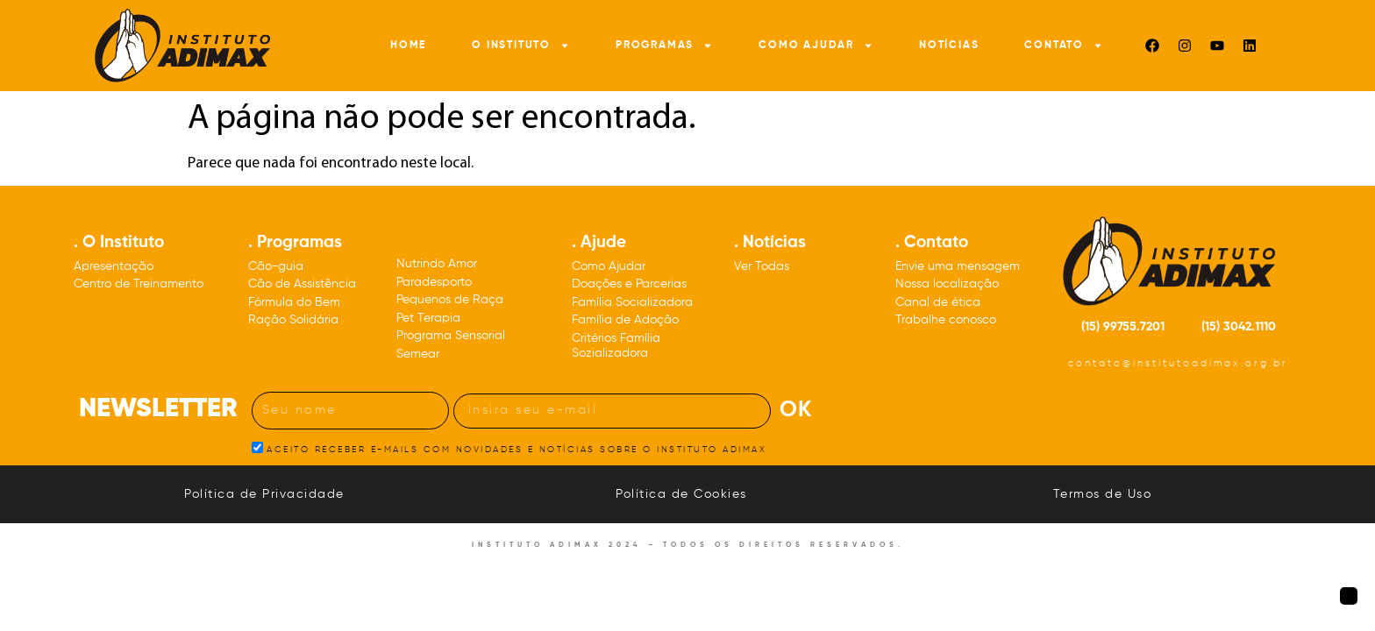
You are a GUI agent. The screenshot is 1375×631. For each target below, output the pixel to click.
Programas (664, 46)
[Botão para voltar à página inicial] (1348, 596)
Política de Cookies (681, 494)
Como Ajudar (816, 46)
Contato (1063, 46)
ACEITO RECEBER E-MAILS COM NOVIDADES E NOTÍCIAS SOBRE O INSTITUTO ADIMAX (516, 448)
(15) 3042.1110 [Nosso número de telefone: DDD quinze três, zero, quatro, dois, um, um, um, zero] (1238, 327)
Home (408, 45)
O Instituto (521, 46)
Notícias (949, 45)
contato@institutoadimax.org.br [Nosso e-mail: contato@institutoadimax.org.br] (1178, 363)
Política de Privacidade (264, 494)
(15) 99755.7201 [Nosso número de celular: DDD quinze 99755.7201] (1123, 327)
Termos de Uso (1102, 494)
